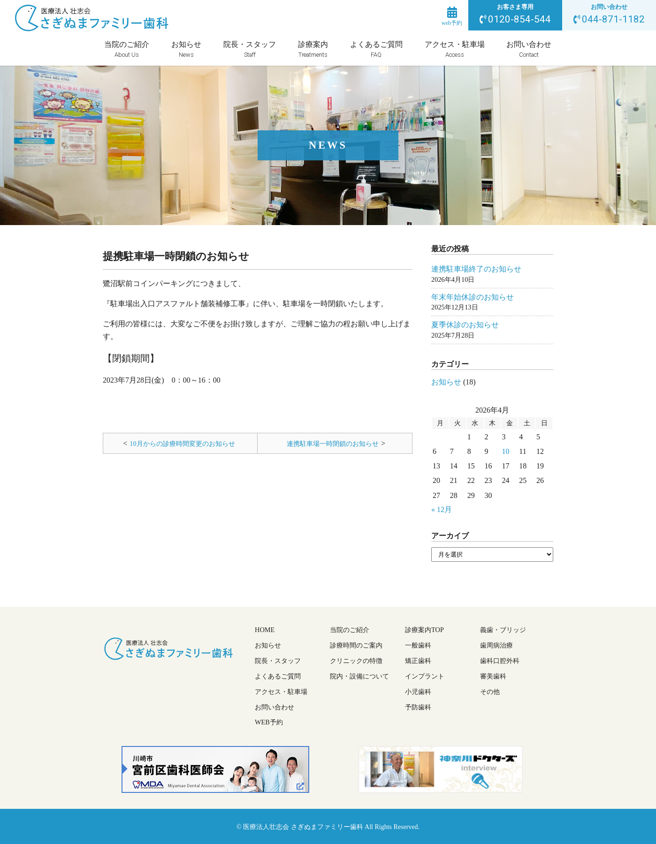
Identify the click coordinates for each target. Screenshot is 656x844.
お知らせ (186, 49)
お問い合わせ (528, 49)
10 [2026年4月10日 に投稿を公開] (505, 451)
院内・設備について (359, 676)
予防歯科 (418, 707)
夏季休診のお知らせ (465, 325)
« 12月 (441, 509)
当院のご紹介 (126, 49)
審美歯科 (493, 676)
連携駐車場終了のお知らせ (476, 269)
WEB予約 (269, 722)
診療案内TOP (424, 629)
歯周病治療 (496, 645)
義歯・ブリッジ (503, 629)
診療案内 (313, 49)
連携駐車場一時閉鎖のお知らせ (333, 443)
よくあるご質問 (376, 49)
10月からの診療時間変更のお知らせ (182, 443)
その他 (490, 691)
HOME (265, 629)
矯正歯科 (418, 660)
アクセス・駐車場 (455, 49)
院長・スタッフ (249, 49)
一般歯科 (418, 645)
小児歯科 (418, 691)
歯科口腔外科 (499, 660)
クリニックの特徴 (356, 660)
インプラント (424, 676)
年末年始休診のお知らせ (472, 297)
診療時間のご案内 (356, 645)
